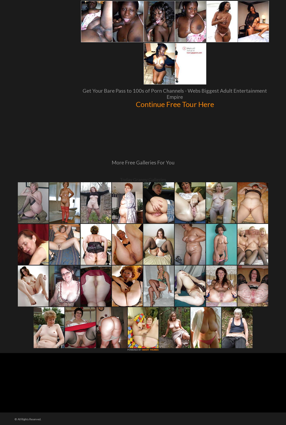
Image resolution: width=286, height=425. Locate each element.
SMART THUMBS (150, 350)
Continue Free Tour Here (175, 104)
